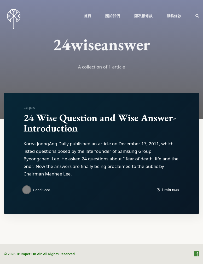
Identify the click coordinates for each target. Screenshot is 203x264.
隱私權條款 (143, 15)
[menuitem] (87, 15)
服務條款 (174, 15)
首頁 (87, 15)
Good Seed (41, 189)
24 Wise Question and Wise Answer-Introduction (100, 122)
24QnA (29, 107)
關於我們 (112, 15)
